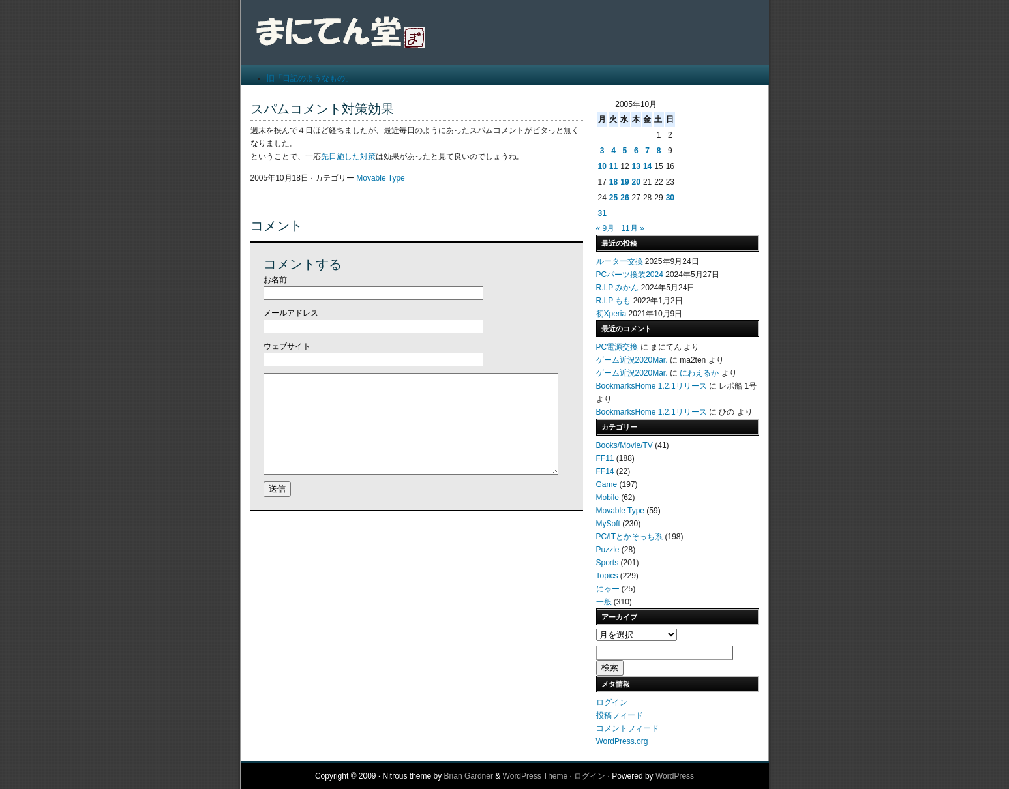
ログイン (611, 702)
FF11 (605, 458)
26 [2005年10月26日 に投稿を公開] (624, 197)
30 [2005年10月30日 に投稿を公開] (670, 197)
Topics (607, 575)
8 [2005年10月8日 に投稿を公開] (659, 150)
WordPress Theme (535, 776)
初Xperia (611, 313)
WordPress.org (622, 741)
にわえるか (699, 373)
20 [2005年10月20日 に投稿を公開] (636, 181)
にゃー (608, 588)
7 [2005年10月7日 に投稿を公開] (647, 150)
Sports (607, 562)
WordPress (674, 776)
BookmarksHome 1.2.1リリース (651, 386)
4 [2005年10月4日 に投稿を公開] (613, 150)
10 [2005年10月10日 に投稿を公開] (602, 166)
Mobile (607, 497)
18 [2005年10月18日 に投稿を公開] (613, 181)
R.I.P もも (613, 300)
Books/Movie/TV (624, 445)
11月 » (632, 228)
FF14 (605, 471)
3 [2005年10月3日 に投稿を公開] (602, 150)
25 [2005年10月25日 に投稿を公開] (613, 197)
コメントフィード (627, 728)
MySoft (608, 523)
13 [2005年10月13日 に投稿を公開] (636, 166)
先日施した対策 (348, 156)
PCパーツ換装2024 (629, 274)
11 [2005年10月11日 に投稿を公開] (613, 166)
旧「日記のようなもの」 (310, 78)
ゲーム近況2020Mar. (632, 360)
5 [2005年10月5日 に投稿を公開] (625, 150)
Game (607, 484)
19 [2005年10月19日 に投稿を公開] (624, 181)
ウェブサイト (287, 346)
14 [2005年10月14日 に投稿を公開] (647, 166)
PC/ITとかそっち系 (629, 536)
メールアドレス (291, 313)
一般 (604, 601)
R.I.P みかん (617, 287)
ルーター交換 (619, 261)
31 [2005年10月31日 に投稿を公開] (602, 213)
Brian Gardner (468, 776)
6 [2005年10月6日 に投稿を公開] (636, 150)
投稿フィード (619, 715)
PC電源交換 (617, 346)
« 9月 (605, 228)
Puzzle (608, 549)
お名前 (275, 279)
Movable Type (380, 178)
